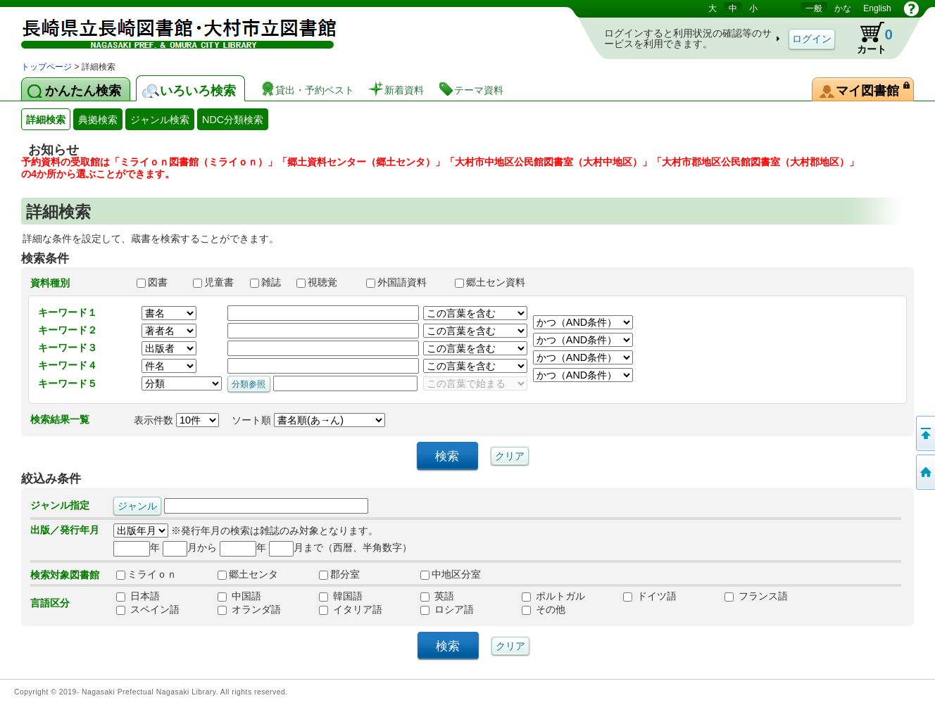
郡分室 (339, 574)
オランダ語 (249, 609)
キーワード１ (67, 312)
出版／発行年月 (64, 529)
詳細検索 (45, 119)
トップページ (46, 67)
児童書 (215, 282)
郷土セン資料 (496, 282)
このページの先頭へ (924, 433)
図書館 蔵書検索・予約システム (169, 30)
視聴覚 (324, 282)
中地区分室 (450, 574)
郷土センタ (248, 574)
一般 (813, 8)
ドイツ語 (650, 596)
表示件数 (176, 420)
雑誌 (267, 282)
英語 (437, 596)
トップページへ (924, 472)
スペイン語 (148, 609)
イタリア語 (350, 609)
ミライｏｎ (146, 574)
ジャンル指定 (59, 505)
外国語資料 (404, 282)
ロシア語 (447, 609)
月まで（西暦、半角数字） (340, 547)
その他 (543, 609)
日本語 (138, 596)
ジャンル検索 (159, 119)
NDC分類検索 (232, 119)
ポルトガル (553, 596)
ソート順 (308, 420)
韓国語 (341, 596)
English (877, 8)
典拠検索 (98, 119)
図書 (158, 282)
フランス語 (756, 596)
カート (868, 38)
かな (842, 8)
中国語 (239, 596)
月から (190, 547)
